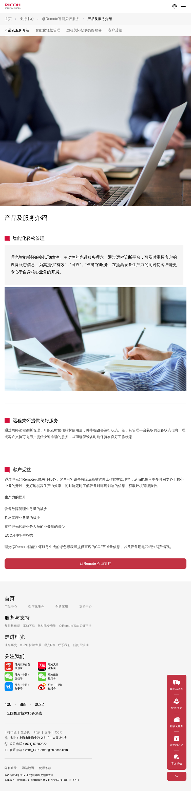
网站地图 (28, 768)
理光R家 (49, 645)
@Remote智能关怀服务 (75, 626)
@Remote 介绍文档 (95, 563)
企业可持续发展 (30, 645)
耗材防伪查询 (47, 626)
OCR (58, 732)
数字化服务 (36, 606)
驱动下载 (29, 626)
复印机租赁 (12, 626)
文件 (48, 732)
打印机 (11, 732)
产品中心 (11, 606)
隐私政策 (11, 768)
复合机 (25, 732)
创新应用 (61, 606)
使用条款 (45, 768)
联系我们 (64, 645)
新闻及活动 (81, 645)
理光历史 (11, 645)
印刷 (37, 732)
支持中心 (85, 606)
